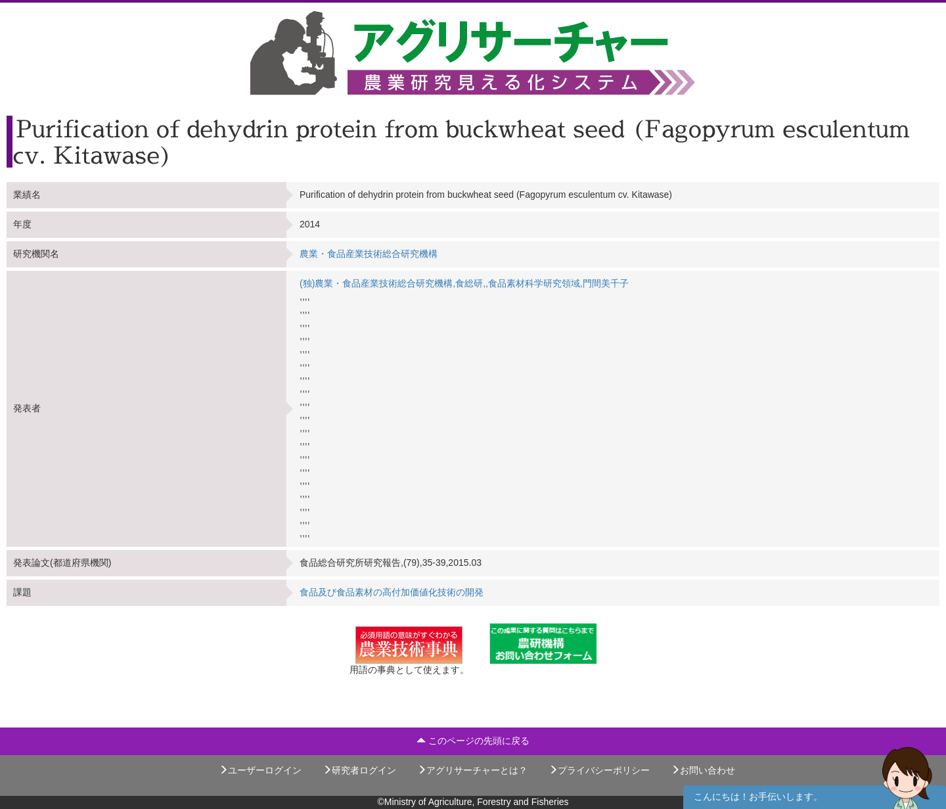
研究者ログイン (359, 770)
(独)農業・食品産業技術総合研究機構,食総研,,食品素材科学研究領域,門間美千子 (464, 283)
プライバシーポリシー (599, 770)
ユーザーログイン (260, 770)
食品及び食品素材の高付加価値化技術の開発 (392, 592)
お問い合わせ (703, 770)
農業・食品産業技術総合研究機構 (369, 253)
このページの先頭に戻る (473, 740)
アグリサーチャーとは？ (472, 770)
